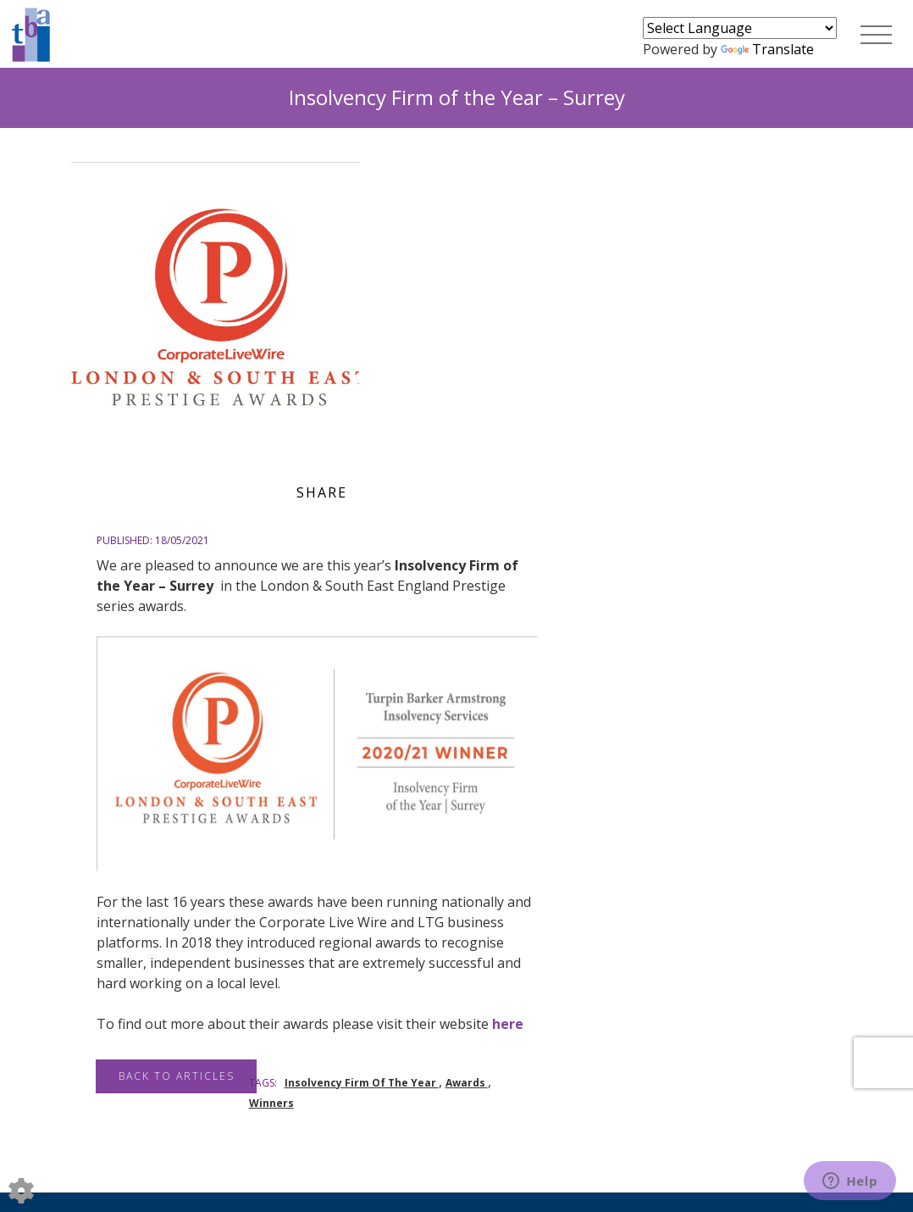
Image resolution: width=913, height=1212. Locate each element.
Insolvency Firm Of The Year (362, 1083)
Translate (767, 49)
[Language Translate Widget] (740, 28)
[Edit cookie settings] (21, 1189)
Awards (466, 1083)
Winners (271, 1103)
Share (321, 492)
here (507, 1024)
